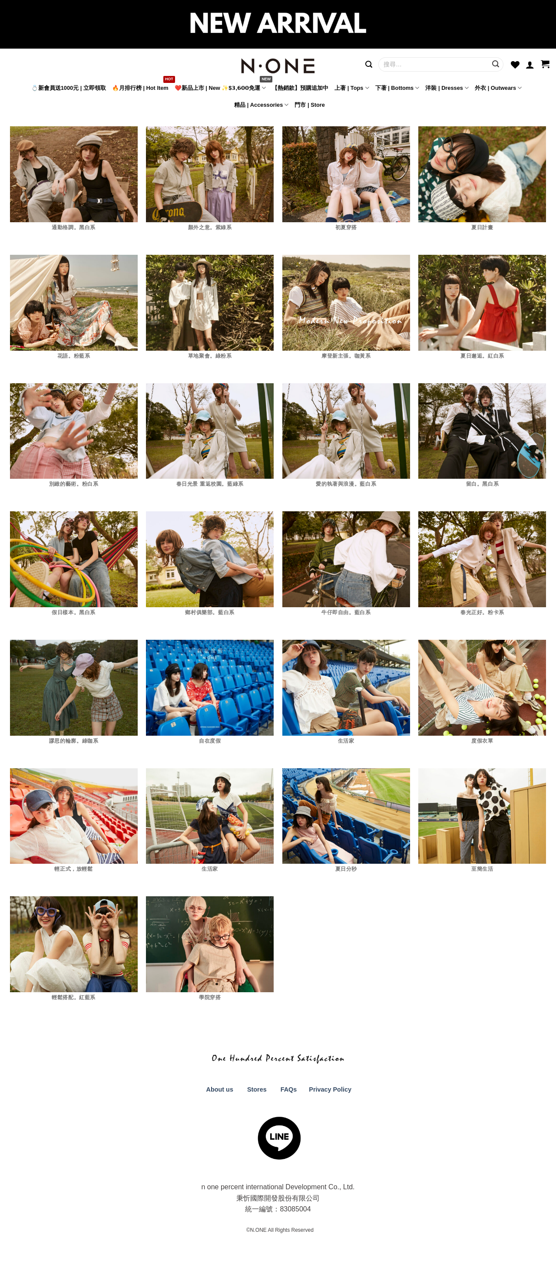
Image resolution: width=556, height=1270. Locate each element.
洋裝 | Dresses (447, 88)
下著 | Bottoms (397, 88)
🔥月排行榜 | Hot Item (140, 88)
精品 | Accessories (261, 105)
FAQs (289, 1089)
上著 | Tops (351, 88)
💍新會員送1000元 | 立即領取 (68, 88)
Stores (257, 1089)
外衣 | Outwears (498, 88)
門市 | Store (309, 105)
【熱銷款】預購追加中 (300, 88)
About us (219, 1089)
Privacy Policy (329, 1089)
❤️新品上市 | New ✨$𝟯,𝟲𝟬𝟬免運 (220, 88)
